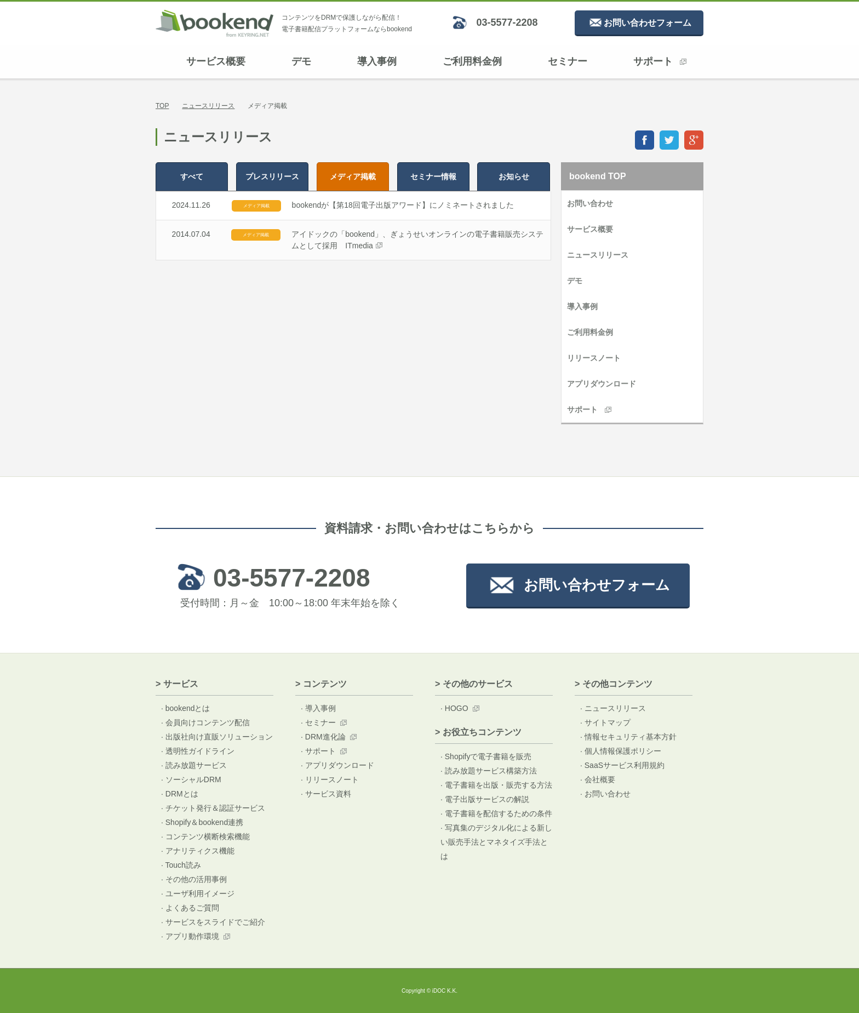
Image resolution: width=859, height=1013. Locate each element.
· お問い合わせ (605, 793)
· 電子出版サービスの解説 (484, 799)
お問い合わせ (590, 203)
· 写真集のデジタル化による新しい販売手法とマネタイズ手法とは (496, 842)
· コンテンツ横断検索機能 (205, 836)
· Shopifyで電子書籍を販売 (485, 756)
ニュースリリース (208, 106)
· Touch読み (181, 865)
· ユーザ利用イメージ (197, 893)
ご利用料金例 (472, 61)
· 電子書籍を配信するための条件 (496, 813)
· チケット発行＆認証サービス (213, 808)
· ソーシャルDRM (191, 779)
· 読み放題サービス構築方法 (488, 770)
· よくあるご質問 (190, 907)
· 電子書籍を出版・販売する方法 (496, 785)
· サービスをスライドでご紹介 (213, 922)
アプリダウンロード (601, 383)
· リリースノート (330, 779)
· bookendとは (185, 708)
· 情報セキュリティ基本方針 (628, 736)
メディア (353, 176)
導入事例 (377, 61)
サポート (659, 61)
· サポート (318, 751)
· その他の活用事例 (194, 879)
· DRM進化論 (323, 736)
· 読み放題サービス (194, 765)
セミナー (567, 61)
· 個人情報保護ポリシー (620, 751)
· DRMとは (179, 793)
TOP (162, 106)
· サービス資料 (326, 793)
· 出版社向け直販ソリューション (217, 736)
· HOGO (454, 708)
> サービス (177, 683)
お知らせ (514, 176)
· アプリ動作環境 (190, 936)
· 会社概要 (597, 779)
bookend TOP (597, 176)
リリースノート (594, 358)
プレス (272, 176)
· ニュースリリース (613, 708)
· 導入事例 (318, 708)
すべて (191, 176)
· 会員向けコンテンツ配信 (205, 722)
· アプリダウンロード (337, 765)
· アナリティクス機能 (197, 850)
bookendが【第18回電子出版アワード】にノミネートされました (403, 205)
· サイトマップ (605, 722)
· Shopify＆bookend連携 (202, 822)
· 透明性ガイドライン (197, 751)
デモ (301, 61)
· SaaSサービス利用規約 (622, 765)
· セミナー (318, 722)
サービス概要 (215, 61)
